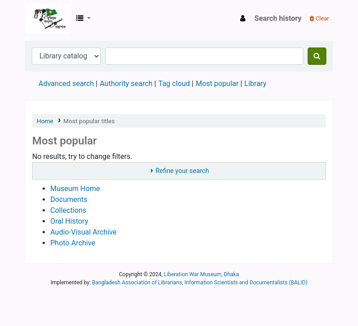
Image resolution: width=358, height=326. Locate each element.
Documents (68, 199)
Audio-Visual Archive (83, 232)
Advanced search (66, 83)
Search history (278, 18)
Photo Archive (72, 243)
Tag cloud (174, 83)
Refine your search (182, 171)
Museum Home (75, 188)
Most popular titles (89, 121)
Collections (68, 210)
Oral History (69, 221)
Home (45, 121)
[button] (83, 19)
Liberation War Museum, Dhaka (201, 274)
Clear (319, 18)
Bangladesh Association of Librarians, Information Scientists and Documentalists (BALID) (200, 282)
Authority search (126, 83)
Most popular (217, 83)
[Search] (317, 56)
